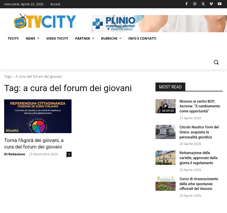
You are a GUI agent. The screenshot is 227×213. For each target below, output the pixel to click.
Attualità (12, 130)
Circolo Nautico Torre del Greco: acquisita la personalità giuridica (199, 132)
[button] (216, 62)
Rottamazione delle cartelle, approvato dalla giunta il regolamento (198, 158)
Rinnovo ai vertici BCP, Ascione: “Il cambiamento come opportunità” (199, 106)
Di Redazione (14, 154)
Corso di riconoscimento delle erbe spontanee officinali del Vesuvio (198, 184)
